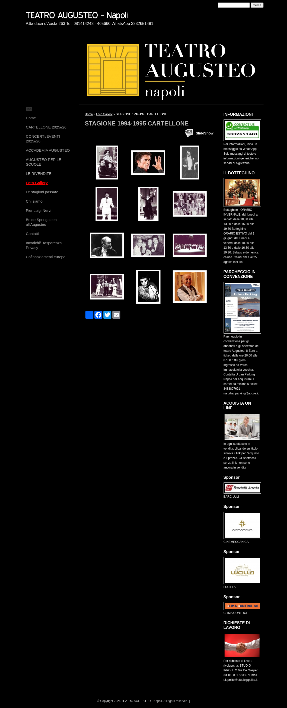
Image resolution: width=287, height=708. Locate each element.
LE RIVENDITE (39, 173)
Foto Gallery (37, 183)
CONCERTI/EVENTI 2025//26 (43, 138)
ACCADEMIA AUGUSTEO (48, 150)
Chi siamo (34, 201)
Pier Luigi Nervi (38, 210)
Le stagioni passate (42, 192)
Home (31, 118)
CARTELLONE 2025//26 (46, 127)
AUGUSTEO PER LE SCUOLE (43, 161)
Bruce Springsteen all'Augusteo (41, 222)
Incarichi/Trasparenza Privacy (44, 245)
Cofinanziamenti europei (46, 257)
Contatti (32, 234)
